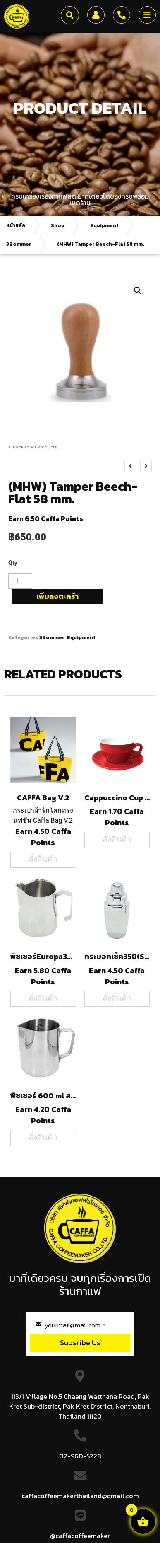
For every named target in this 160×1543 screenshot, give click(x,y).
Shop (57, 225)
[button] (70, 15)
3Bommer (18, 244)
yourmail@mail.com (75, 1325)
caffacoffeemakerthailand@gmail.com (80, 1496)
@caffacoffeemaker (80, 1536)
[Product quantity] (20, 581)
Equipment (104, 225)
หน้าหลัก (15, 225)
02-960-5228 (80, 1456)
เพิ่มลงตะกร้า (57, 596)
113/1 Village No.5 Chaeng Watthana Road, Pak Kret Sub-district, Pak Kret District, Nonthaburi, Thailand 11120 (80, 1406)
